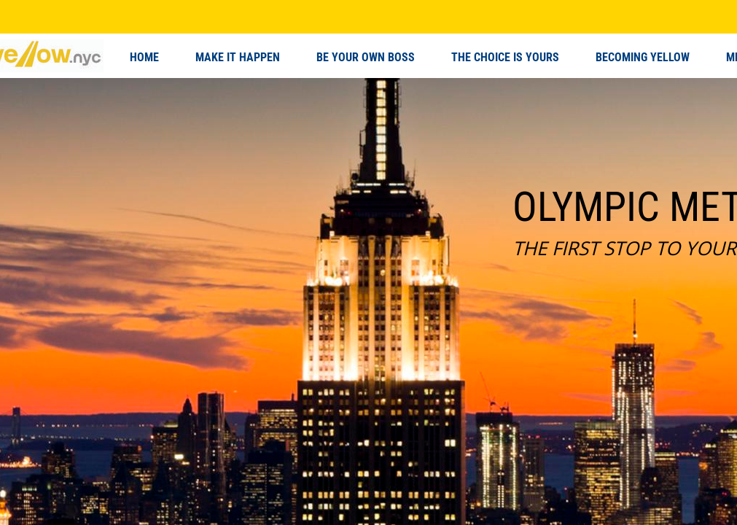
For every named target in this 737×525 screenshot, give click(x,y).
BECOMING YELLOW (643, 57)
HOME (144, 57)
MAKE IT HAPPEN (237, 57)
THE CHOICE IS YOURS (505, 57)
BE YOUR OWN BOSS (365, 57)
